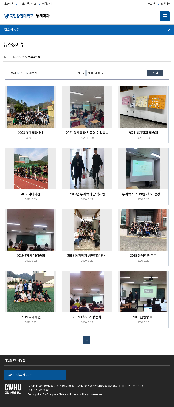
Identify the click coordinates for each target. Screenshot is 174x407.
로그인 (151, 4)
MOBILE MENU (163, 14)
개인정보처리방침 (14, 360)
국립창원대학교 (27, 4)
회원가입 (165, 4)
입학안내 (47, 4)
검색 (155, 73)
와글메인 (8, 4)
